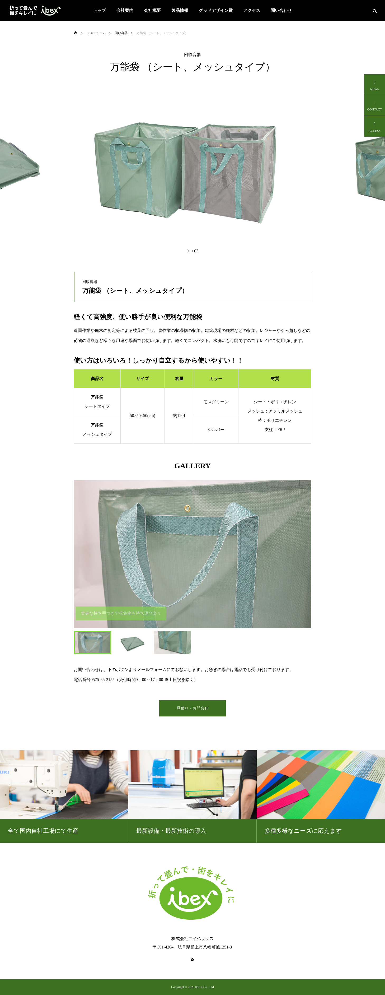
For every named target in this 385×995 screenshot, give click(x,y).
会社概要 (152, 10)
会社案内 (124, 10)
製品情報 (179, 10)
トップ (99, 10)
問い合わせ (281, 10)
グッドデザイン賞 (216, 10)
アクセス (251, 10)
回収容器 (192, 55)
